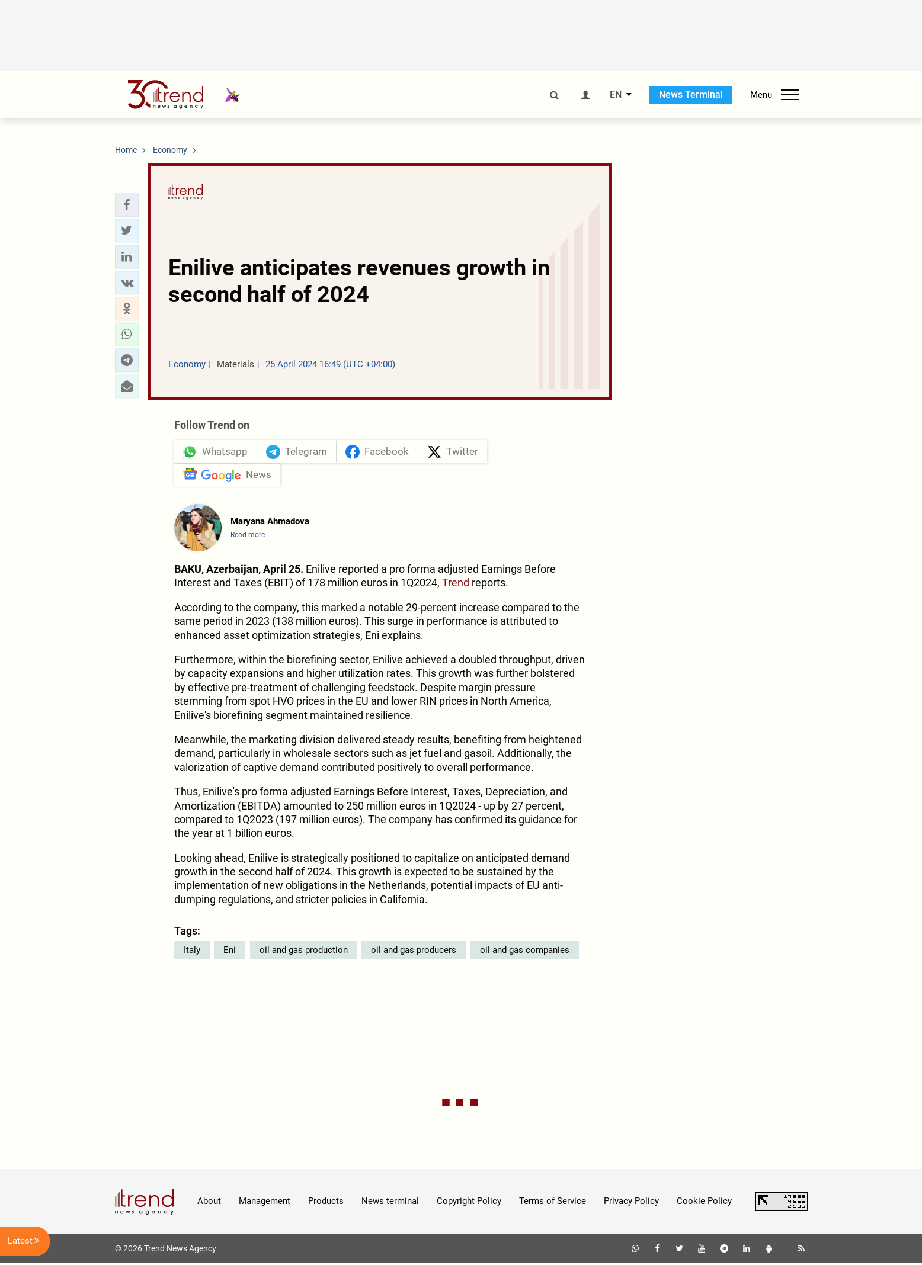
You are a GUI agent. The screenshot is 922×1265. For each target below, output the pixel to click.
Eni (229, 951)
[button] (127, 205)
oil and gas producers (413, 951)
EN (616, 94)
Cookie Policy (704, 1203)
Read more (247, 537)
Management (264, 1203)
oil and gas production (304, 951)
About (209, 1203)
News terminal (390, 1203)
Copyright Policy (469, 1203)
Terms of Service (552, 1203)
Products (326, 1203)
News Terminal (691, 94)
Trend (455, 585)
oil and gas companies (524, 951)
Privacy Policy (631, 1203)
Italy (192, 951)
